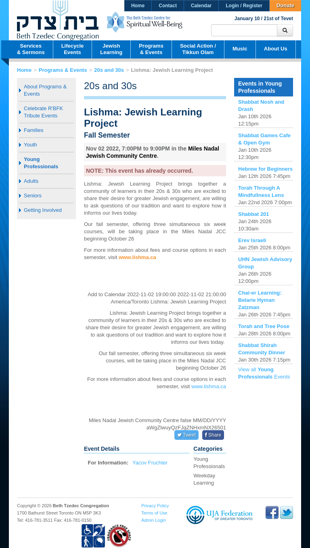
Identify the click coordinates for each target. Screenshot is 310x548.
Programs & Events (63, 70)
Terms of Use (154, 512)
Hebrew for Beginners (265, 169)
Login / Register (244, 5)
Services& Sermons (31, 49)
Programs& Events (151, 49)
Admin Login (153, 520)
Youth (30, 145)
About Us (275, 49)
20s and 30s (109, 70)
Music (239, 49)
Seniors (33, 195)
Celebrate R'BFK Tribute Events (43, 112)
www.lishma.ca (137, 257)
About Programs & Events (45, 90)
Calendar (201, 5)
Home (138, 5)
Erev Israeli (252, 240)
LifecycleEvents (72, 49)
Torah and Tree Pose (263, 326)
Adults (31, 181)
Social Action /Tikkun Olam (198, 49)
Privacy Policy (155, 505)
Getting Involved (43, 210)
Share (213, 435)
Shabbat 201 (253, 214)
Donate (285, 5)
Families (33, 130)
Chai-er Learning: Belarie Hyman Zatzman (260, 300)
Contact (168, 5)
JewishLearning (111, 49)
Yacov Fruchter (150, 463)
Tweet (186, 435)
